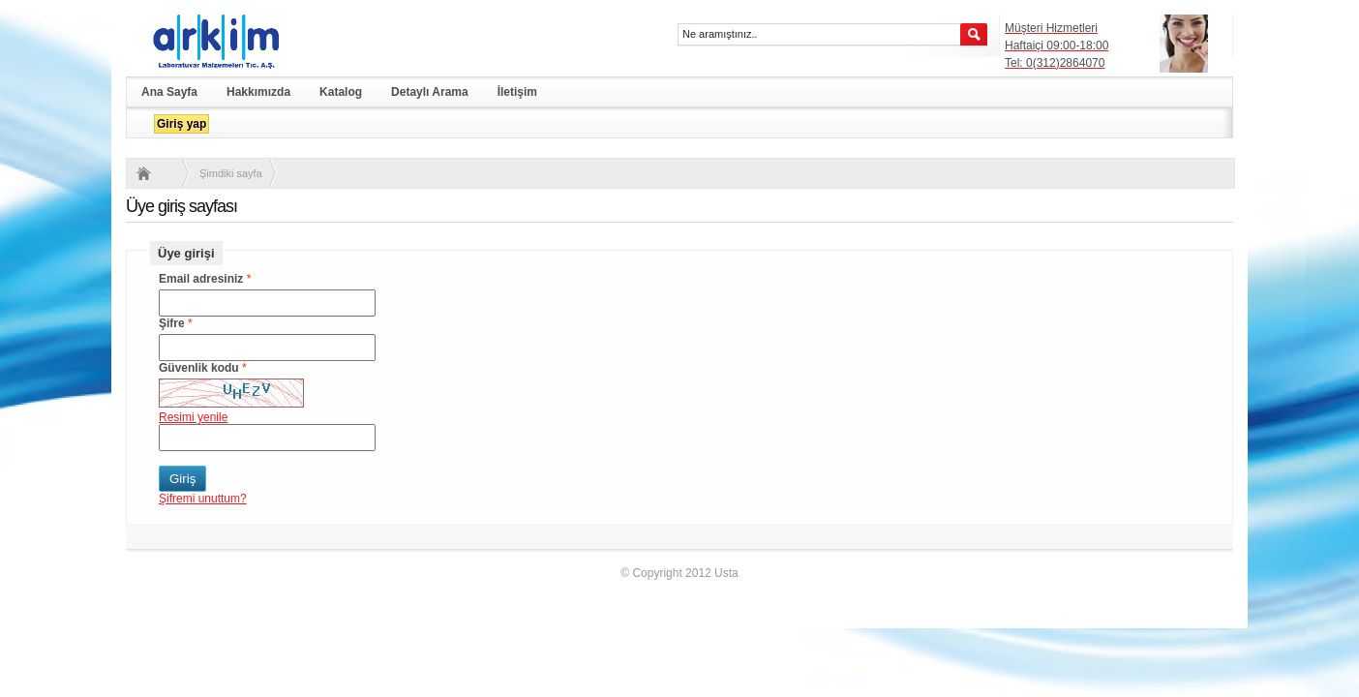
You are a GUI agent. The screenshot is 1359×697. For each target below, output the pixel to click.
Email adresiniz (201, 279)
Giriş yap (181, 124)
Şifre (172, 323)
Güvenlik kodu (199, 368)
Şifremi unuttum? (203, 498)
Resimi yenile (193, 417)
